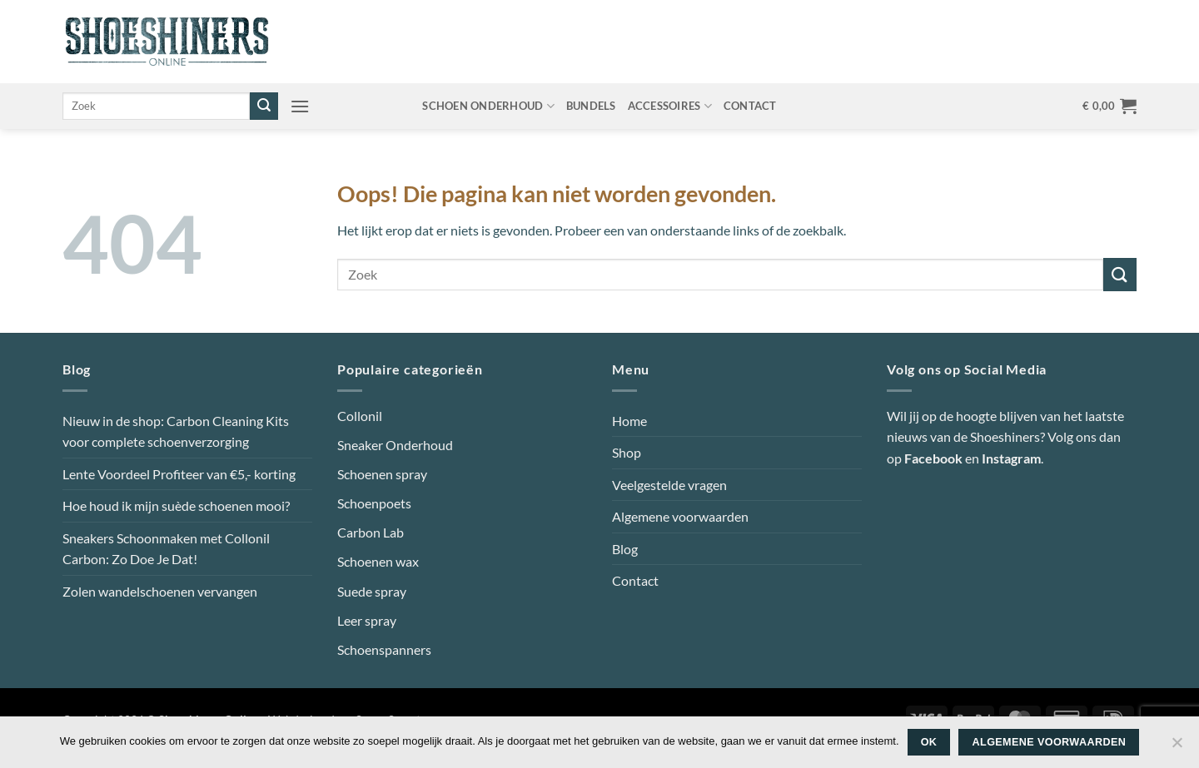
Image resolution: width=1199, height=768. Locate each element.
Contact (750, 105)
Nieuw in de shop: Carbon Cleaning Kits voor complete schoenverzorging (175, 431)
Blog (625, 549)
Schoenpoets (374, 503)
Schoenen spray (382, 474)
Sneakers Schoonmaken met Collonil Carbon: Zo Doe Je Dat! (166, 548)
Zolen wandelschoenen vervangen (159, 591)
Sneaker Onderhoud (395, 445)
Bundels (591, 105)
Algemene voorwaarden (680, 516)
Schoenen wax (378, 561)
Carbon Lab (370, 532)
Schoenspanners (384, 649)
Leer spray (366, 620)
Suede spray (371, 591)
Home (629, 421)
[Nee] (1177, 747)
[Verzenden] (264, 106)
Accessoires (670, 106)
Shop (626, 452)
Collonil (359, 416)
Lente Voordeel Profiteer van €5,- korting (179, 474)
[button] (300, 106)
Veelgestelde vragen (669, 485)
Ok (929, 742)
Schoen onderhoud (488, 106)
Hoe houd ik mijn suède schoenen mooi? (176, 505)
